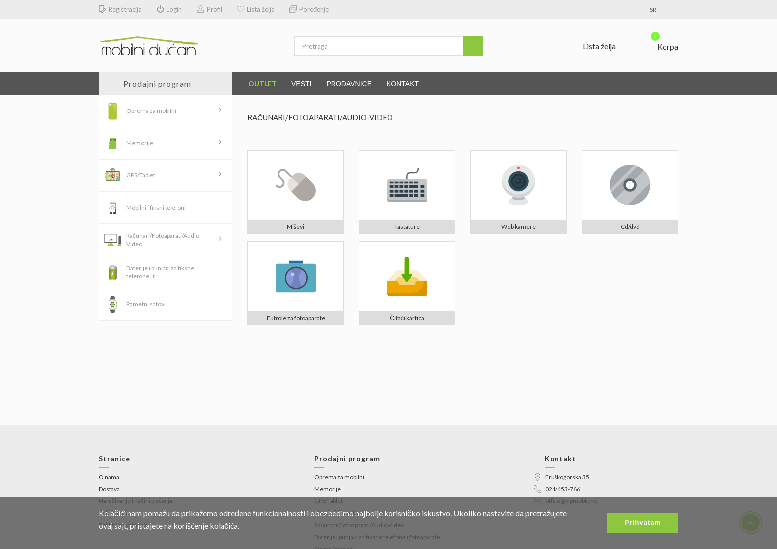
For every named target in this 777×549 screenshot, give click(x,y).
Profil (209, 9)
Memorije (139, 143)
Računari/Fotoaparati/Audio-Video (163, 240)
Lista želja (256, 9)
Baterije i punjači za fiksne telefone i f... (160, 272)
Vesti (301, 84)
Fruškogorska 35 (561, 477)
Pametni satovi (146, 304)
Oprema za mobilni (151, 110)
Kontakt (403, 84)
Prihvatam (643, 522)
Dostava (109, 489)
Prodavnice (349, 84)
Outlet (262, 83)
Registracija (120, 9)
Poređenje (309, 9)
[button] (658, 44)
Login (169, 9)
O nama (109, 477)
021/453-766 (557, 489)
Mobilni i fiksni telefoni (156, 207)
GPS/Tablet (140, 175)
